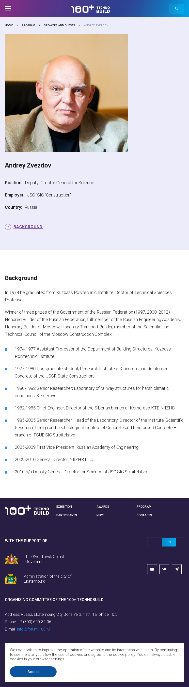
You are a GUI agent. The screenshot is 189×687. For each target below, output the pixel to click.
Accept (33, 672)
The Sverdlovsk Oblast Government (44, 559)
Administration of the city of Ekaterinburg (47, 579)
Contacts (144, 515)
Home (9, 25)
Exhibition (64, 506)
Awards (102, 506)
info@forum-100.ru (33, 629)
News (100, 515)
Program (28, 25)
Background (28, 226)
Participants (66, 515)
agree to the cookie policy (113, 654)
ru (177, 8)
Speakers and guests (59, 25)
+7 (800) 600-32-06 (34, 621)
